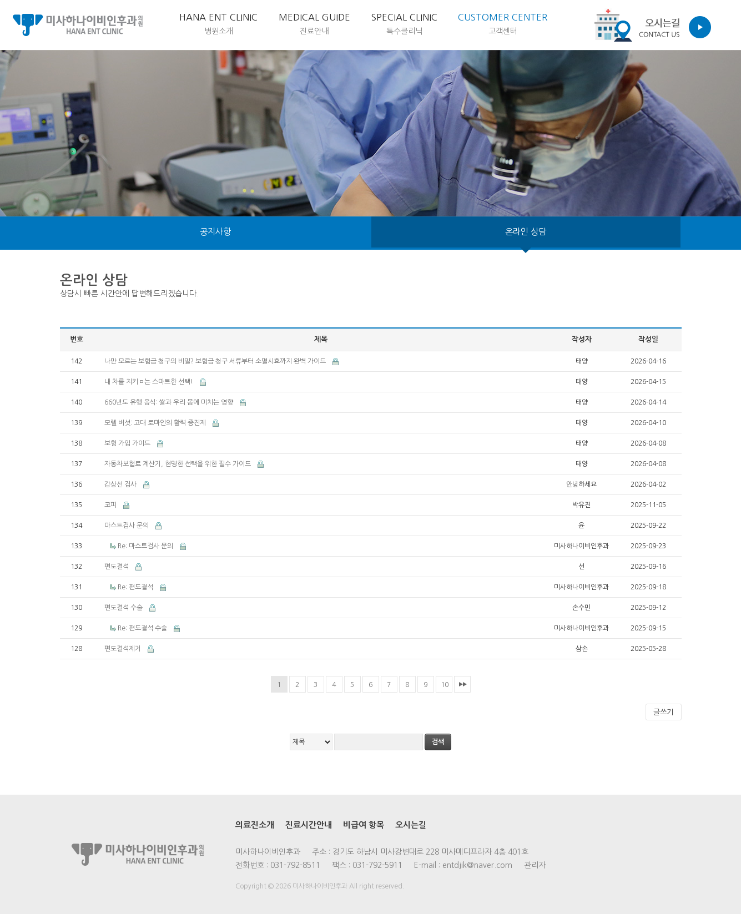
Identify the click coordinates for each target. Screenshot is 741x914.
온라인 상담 (526, 233)
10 (444, 684)
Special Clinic (375, 26)
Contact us (649, 25)
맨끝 (462, 684)
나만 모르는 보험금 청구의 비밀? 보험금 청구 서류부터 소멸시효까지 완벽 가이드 (215, 361)
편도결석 (117, 566)
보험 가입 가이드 (128, 443)
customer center (493, 26)
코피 (111, 505)
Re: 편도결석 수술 (143, 628)
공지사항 (215, 233)
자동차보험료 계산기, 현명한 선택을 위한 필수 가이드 (178, 464)
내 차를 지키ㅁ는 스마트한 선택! (149, 381)
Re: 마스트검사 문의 (146, 546)
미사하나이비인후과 (77, 25)
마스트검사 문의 (127, 525)
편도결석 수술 (124, 607)
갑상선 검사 (121, 484)
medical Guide (267, 26)
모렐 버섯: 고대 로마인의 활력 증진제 (156, 423)
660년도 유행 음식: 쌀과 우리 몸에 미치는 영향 (169, 402)
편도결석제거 (123, 648)
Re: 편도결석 (136, 587)
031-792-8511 (295, 865)
